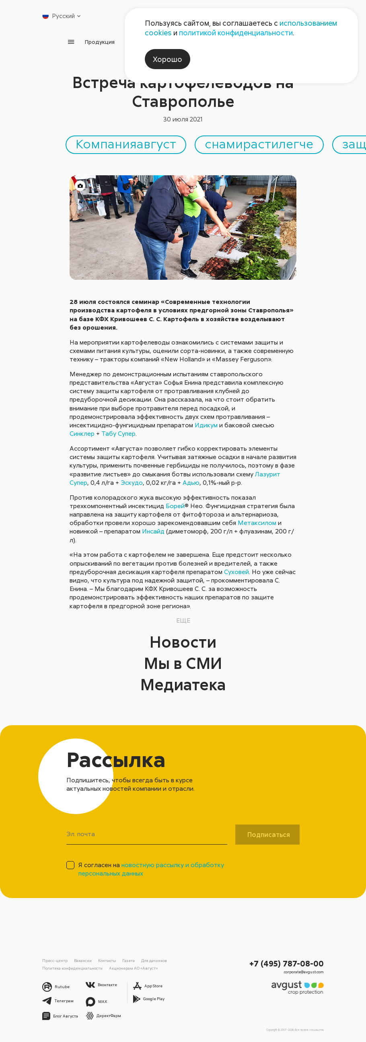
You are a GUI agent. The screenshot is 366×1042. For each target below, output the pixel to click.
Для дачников (154, 960)
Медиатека (183, 684)
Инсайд (153, 531)
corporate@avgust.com (304, 972)
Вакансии (83, 960)
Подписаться (268, 835)
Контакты (107, 960)
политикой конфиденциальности (236, 32)
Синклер (82, 433)
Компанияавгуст (126, 143)
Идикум (206, 425)
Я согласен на (151, 869)
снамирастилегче (259, 143)
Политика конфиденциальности (72, 968)
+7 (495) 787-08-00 (286, 963)
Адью (191, 482)
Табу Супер (118, 433)
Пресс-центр (55, 960)
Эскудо (132, 482)
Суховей (236, 572)
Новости (183, 641)
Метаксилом (257, 523)
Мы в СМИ (183, 663)
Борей (175, 506)
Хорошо (167, 59)
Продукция (100, 41)
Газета (128, 960)
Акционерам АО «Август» (133, 968)
